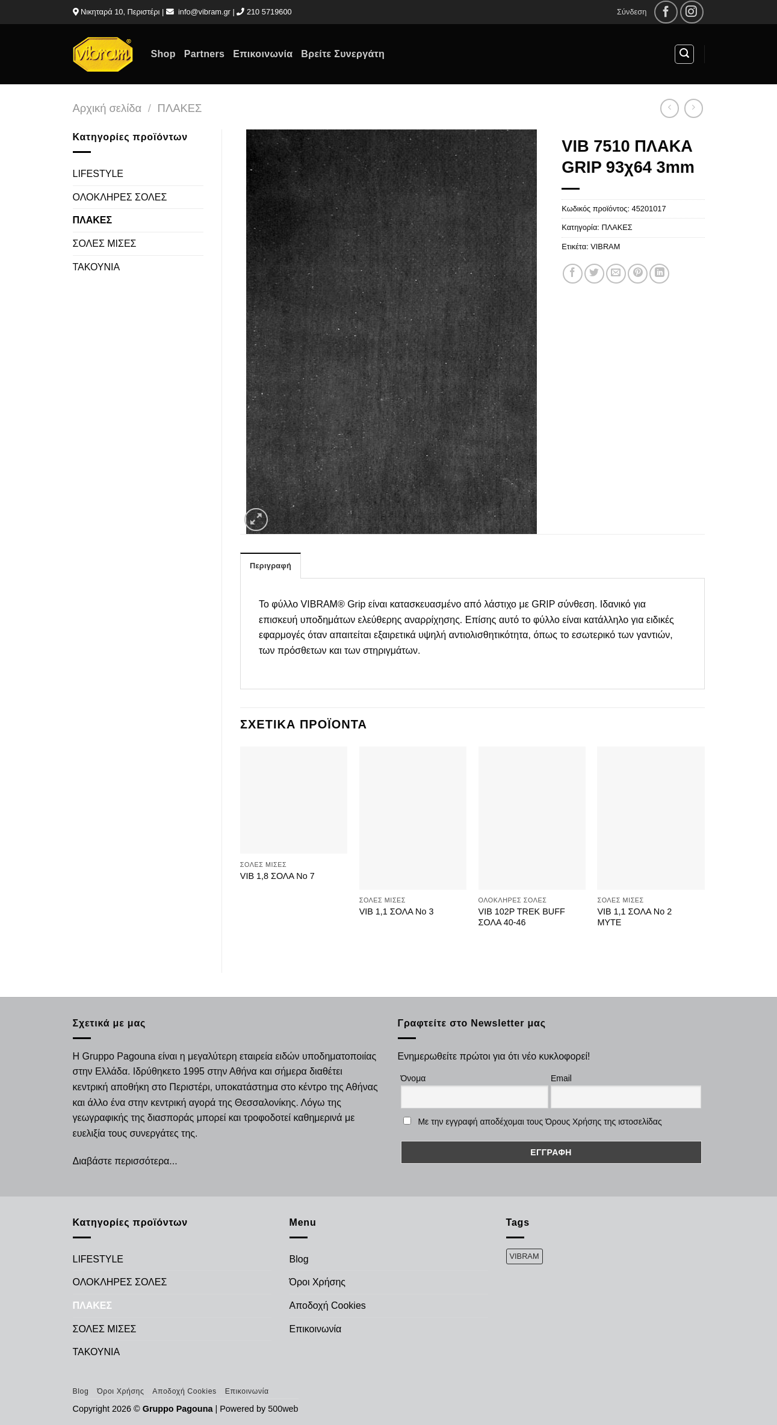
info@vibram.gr (204, 11)
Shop (163, 54)
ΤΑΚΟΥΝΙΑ (96, 267)
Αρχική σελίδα (107, 108)
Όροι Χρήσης (317, 1282)
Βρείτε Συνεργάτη (343, 54)
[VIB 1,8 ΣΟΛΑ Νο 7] (293, 800)
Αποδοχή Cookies (327, 1305)
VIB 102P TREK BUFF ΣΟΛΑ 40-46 (521, 917)
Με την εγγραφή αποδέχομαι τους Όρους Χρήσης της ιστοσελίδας (539, 1121)
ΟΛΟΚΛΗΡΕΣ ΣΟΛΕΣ (120, 197)
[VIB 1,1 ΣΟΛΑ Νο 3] (412, 818)
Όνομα (413, 1078)
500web (283, 1409)
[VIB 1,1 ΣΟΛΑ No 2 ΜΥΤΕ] (650, 818)
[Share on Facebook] (573, 274)
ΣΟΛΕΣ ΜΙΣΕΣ (105, 243)
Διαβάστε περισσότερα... (125, 1161)
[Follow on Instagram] (692, 12)
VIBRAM (605, 246)
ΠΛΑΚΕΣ (180, 108)
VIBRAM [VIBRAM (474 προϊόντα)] (524, 1256)
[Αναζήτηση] (684, 54)
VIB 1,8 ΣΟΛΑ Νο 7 (277, 876)
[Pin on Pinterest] (638, 274)
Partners (204, 54)
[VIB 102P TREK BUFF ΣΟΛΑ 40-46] (532, 818)
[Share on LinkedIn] (659, 274)
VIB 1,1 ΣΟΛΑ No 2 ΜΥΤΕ (634, 917)
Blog (299, 1259)
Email (561, 1078)
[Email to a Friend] (616, 274)
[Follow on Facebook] (666, 12)
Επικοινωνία (263, 54)
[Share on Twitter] (594, 274)
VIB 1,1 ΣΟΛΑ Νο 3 (396, 911)
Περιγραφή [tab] (270, 565)
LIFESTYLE (98, 174)
